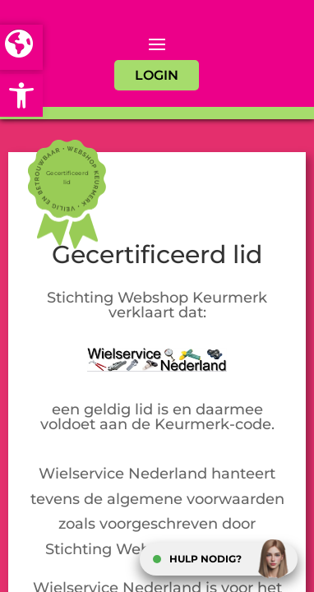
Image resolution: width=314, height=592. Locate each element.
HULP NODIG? (205, 559)
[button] (21, 95)
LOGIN (156, 75)
